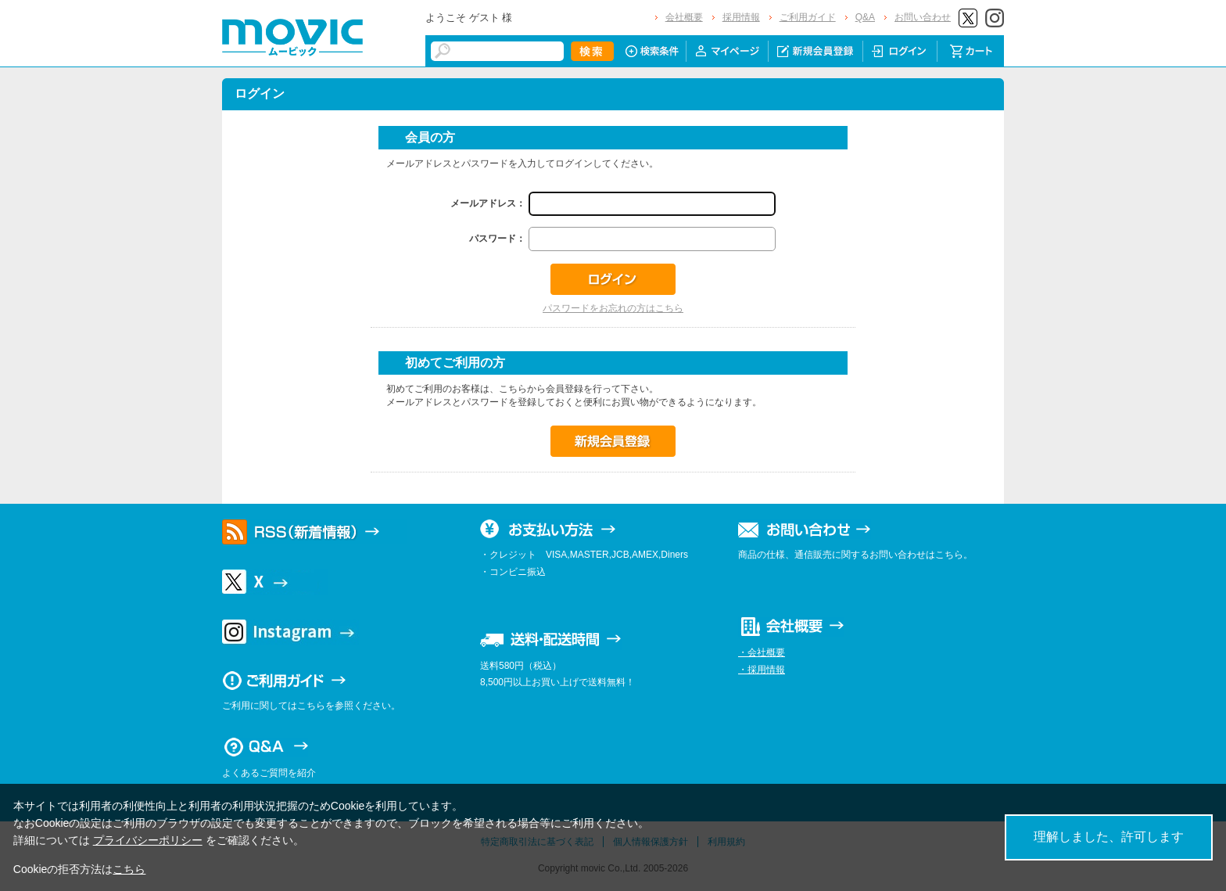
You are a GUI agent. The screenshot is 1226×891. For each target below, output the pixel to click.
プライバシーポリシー (148, 840)
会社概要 (684, 17)
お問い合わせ (922, 17)
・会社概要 (761, 652)
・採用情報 (761, 669)
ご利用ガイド (808, 17)
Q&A (865, 17)
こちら (129, 869)
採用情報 (741, 17)
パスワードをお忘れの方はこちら (613, 308)
